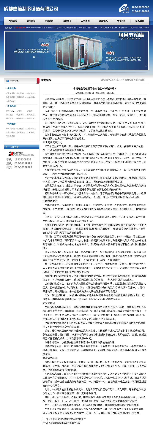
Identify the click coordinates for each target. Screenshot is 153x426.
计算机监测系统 (22, 129)
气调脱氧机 (10, 136)
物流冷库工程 (11, 118)
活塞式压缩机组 (12, 101)
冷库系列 (11, 106)
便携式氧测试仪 (33, 129)
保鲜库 (19, 111)
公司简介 (31, 21)
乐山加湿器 (10, 129)
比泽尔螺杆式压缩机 (24, 97)
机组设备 (11, 88)
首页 (118, 79)
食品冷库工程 (21, 115)
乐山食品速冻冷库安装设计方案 (65, 422)
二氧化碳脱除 (32, 132)
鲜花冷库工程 (32, 115)
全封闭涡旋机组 (22, 93)
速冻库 (29, 111)
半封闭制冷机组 (33, 93)
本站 (103, 93)
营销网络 (121, 21)
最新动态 (103, 21)
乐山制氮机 (20, 132)
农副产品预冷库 (12, 111)
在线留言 (67, 21)
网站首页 (13, 21)
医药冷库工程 (32, 118)
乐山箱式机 (10, 93)
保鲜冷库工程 (21, 118)
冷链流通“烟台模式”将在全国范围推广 (68, 419)
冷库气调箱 (10, 132)
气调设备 (11, 123)
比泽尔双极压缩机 (34, 97)
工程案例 (85, 21)
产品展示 (49, 21)
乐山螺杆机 (10, 97)
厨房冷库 (9, 115)
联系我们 (139, 21)
